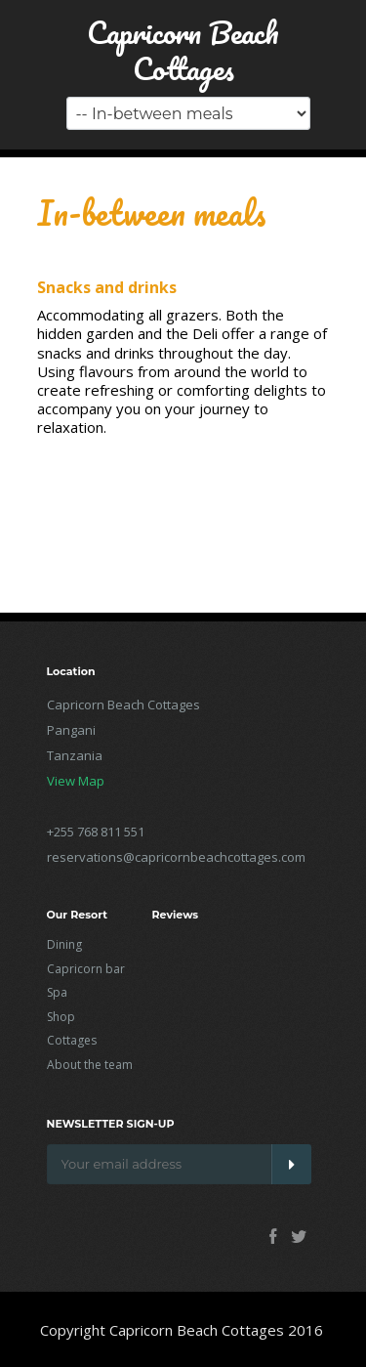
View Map (75, 781)
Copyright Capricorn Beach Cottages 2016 (181, 1330)
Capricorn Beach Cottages (183, 51)
